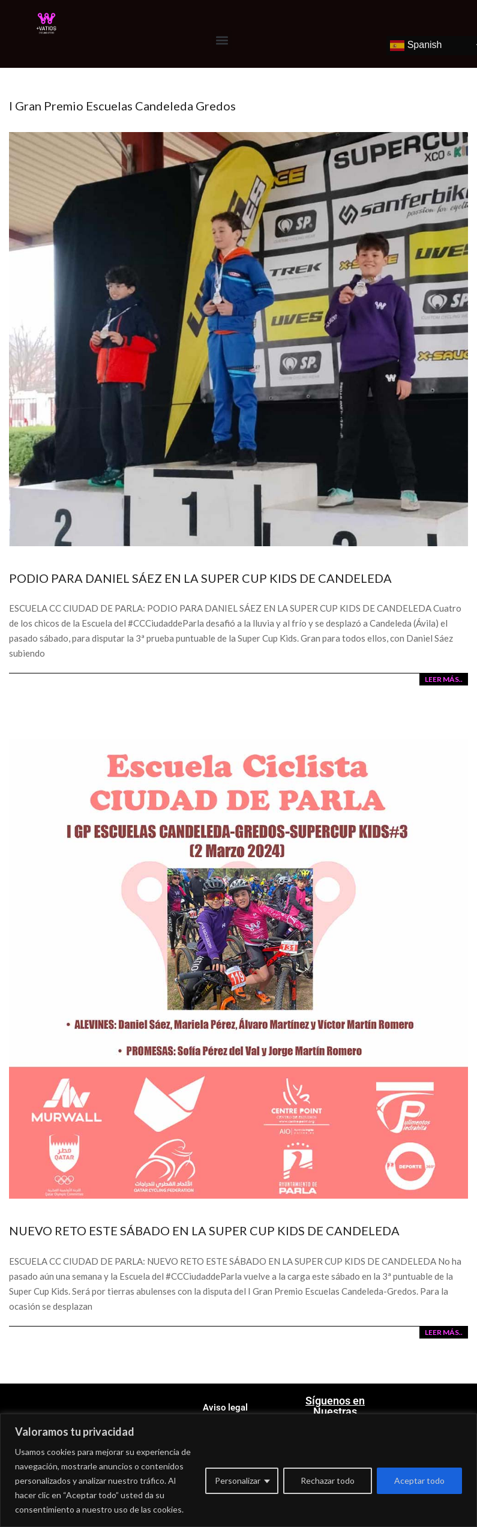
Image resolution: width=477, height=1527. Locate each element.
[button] (222, 40)
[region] (238, 1470)
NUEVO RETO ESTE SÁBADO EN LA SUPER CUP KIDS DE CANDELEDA (204, 1230)
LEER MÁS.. (444, 679)
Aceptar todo (419, 1480)
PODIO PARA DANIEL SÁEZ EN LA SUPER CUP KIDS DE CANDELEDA (200, 578)
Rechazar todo (328, 1480)
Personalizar (237, 1480)
